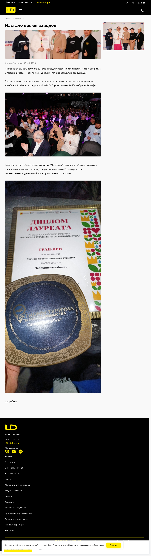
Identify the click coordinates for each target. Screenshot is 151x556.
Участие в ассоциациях (15, 507)
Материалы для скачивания (17, 485)
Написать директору (14, 525)
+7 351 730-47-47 (26, 2)
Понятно (114, 545)
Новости (8, 496)
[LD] (11, 12)
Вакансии (9, 502)
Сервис (8, 479)
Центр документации (14, 468)
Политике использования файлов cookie (86, 545)
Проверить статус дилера (16, 519)
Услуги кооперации (13, 490)
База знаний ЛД (12, 473)
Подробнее (11, 401)
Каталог (8, 456)
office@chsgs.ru (44, 2)
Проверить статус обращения (18, 513)
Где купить (10, 462)
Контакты (9, 530)
